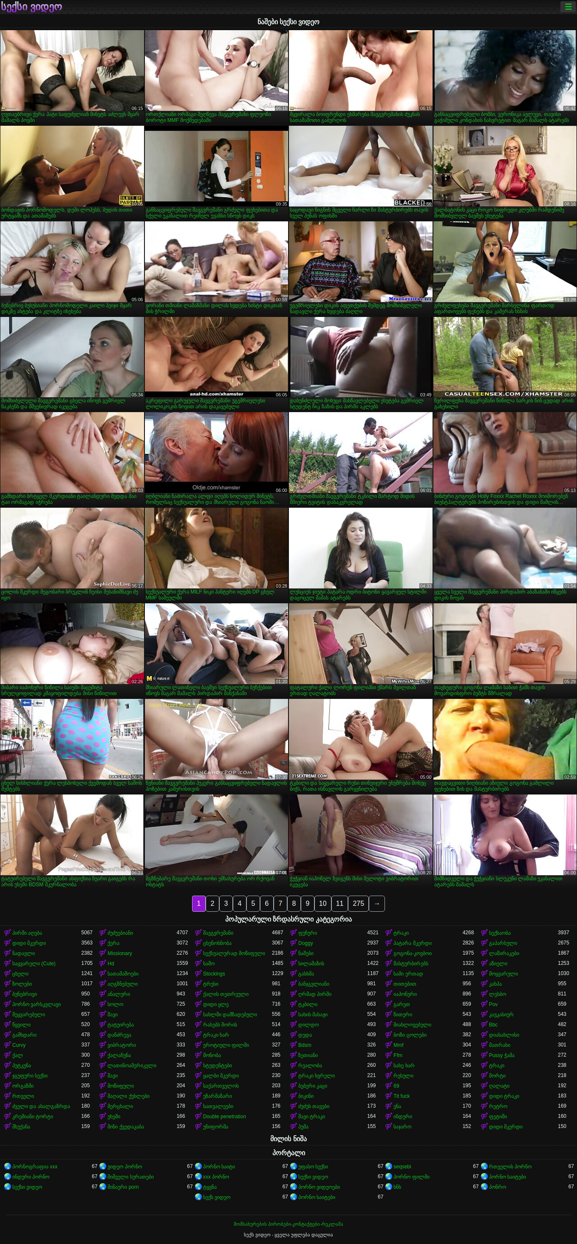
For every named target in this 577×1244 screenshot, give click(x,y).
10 (323, 903)
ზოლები (22, 984)
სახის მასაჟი (313, 1015)
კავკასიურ (501, 1015)
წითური (402, 1015)
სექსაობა (500, 933)
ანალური (118, 994)
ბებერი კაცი (312, 1086)
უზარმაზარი (217, 1096)
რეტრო (498, 1106)
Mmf (398, 1045)
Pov (493, 1004)
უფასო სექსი (313, 1167)
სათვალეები (218, 1106)
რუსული (403, 1076)
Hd (110, 964)
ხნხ (397, 1187)
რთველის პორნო (510, 1167)
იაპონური (405, 994)
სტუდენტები (217, 1066)
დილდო (308, 1025)
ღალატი (499, 1086)
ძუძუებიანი (120, 933)
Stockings (214, 974)
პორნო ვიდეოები (319, 1187)
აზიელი (498, 964)
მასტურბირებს (410, 964)
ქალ (17, 1055)
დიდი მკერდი (29, 943)
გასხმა (306, 974)
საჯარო (402, 1127)
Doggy (305, 943)
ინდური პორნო (30, 1177)
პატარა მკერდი (412, 943)
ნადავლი (23, 953)
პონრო (497, 1187)
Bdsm (304, 1045)
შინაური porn (123, 1187)
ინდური (402, 1117)
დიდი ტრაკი (504, 1096)
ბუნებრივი (24, 994)
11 (340, 903)
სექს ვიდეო (216, 1197)
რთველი (23, 1096)
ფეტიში (498, 1117)
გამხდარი (24, 1035)
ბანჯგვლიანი (313, 984)
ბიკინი (306, 1096)
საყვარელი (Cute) (34, 964)
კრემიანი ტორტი (32, 1117)
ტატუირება (120, 1025)
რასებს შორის (220, 1025)
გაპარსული (503, 943)
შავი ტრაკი (311, 1117)
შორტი (497, 1076)
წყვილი (21, 1025)
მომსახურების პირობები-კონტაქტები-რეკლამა (288, 1224)
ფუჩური (307, 933)
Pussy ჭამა (502, 1055)
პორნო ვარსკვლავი (36, 1004)
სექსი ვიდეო (31, 6)
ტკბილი (307, 1004)
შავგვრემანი (218, 933)
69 (396, 1086)
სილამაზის (311, 964)
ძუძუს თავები (313, 1106)
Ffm (397, 1055)
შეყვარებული (28, 1015)
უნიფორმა (215, 1127)
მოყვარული (503, 974)
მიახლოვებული (412, 1025)
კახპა (495, 984)
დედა (305, 1035)
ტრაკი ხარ (216, 1035)
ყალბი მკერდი (221, 1076)
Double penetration (224, 1117)
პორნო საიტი (219, 1167)
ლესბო (497, 994)
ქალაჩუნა (119, 1055)
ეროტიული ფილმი (226, 1045)
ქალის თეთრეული (226, 994)
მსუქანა (21, 1127)
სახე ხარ (403, 1066)
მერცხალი (120, 1106)
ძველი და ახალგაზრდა (41, 1106)
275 (358, 903)
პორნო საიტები (507, 1177)
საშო (209, 964)
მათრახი (499, 1045)
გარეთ (401, 1004)
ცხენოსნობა (217, 943)
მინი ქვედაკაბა (125, 1127)
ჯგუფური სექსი (30, 1076)
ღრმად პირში (314, 994)
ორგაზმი (23, 1086)
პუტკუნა (21, 1066)
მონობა (212, 1055)
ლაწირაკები (504, 953)
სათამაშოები (123, 974)
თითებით (404, 984)
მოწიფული (120, 1086)
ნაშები (306, 953)
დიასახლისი (504, 1035)
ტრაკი (401, 933)
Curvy (18, 1045)
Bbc (493, 1025)
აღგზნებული (122, 984)
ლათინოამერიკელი (131, 1066)
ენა (397, 1106)
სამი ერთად (408, 974)
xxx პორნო (216, 1177)
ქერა (113, 943)
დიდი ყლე (216, 1004)
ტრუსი (210, 984)
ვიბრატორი (121, 1045)
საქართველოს (221, 1086)
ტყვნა (210, 1187)
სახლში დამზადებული (230, 1015)
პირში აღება (27, 933)
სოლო (115, 1004)
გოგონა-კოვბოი (412, 953)
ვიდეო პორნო (124, 1167)
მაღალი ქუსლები (128, 1096)
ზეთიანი (308, 1055)
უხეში (113, 1117)
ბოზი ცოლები (409, 1035)
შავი (112, 1015)
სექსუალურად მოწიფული (234, 953)
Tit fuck (401, 1096)
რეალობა (310, 1066)
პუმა (303, 1127)
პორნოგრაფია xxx (34, 1167)
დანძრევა (119, 1035)
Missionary (119, 953)
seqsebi (402, 1167)
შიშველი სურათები (130, 1177)
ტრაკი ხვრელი (316, 1076)
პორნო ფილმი (411, 1177)
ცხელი (20, 974)
